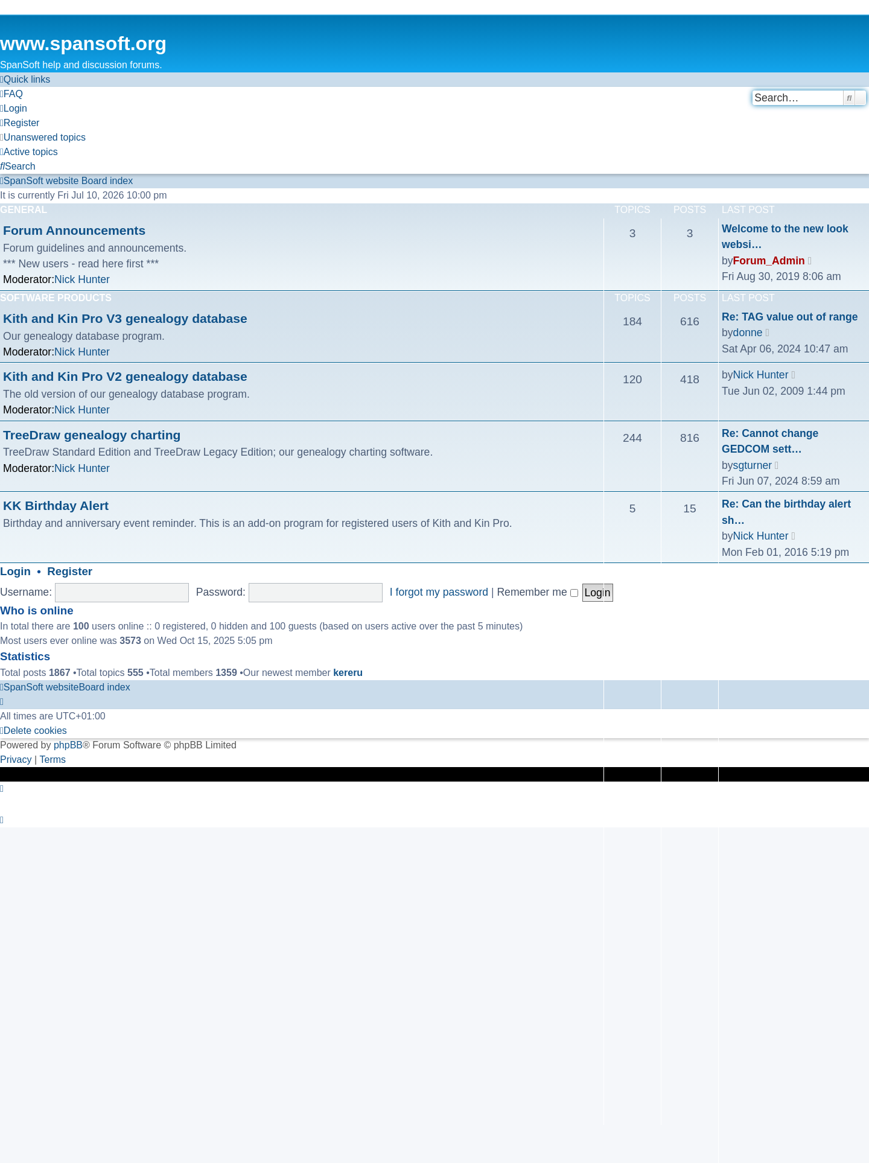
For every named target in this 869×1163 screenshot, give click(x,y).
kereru (348, 673)
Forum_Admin (769, 261)
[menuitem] (11, 94)
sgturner (752, 465)
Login (15, 571)
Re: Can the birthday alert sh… (786, 512)
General (23, 210)
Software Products (56, 298)
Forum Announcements (74, 230)
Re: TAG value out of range (790, 317)
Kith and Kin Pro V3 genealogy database (125, 318)
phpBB (68, 745)
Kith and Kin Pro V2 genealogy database (125, 376)
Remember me (537, 592)
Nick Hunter (82, 279)
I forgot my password (439, 592)
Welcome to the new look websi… (785, 236)
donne (748, 333)
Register (69, 571)
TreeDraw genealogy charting (91, 435)
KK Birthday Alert (56, 505)
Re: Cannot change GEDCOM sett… (770, 441)
